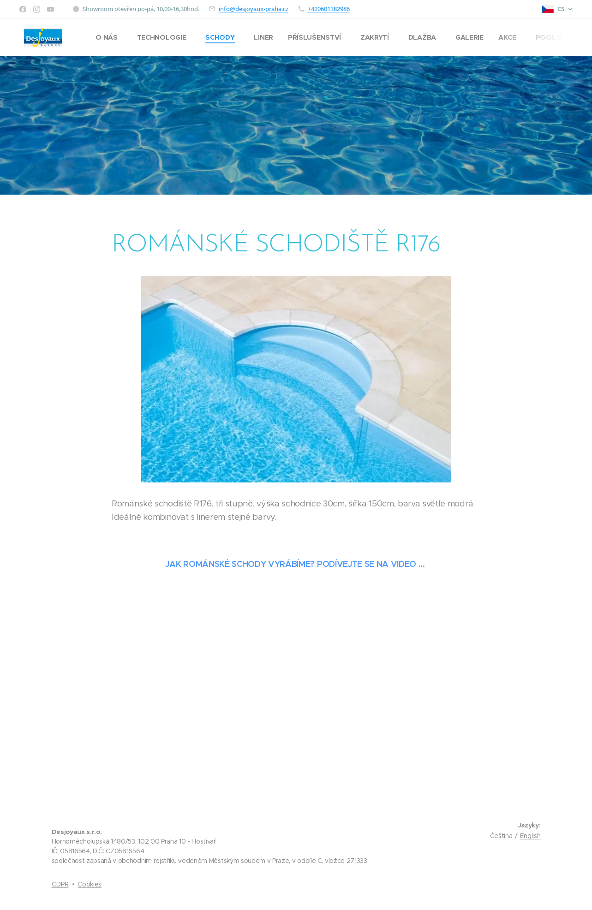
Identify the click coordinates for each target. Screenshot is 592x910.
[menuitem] (111, 37)
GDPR (60, 884)
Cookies (90, 884)
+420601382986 (329, 9)
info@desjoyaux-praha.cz (253, 9)
